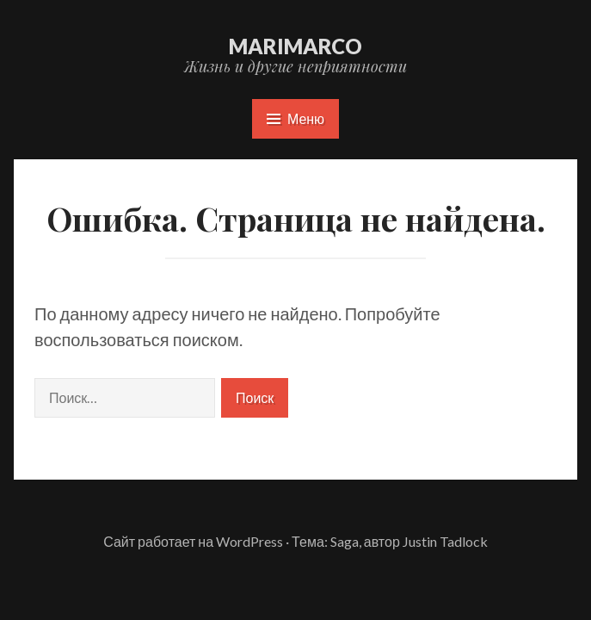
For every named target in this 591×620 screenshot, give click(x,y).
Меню (295, 118)
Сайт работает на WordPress (193, 541)
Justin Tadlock (445, 541)
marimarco (295, 46)
